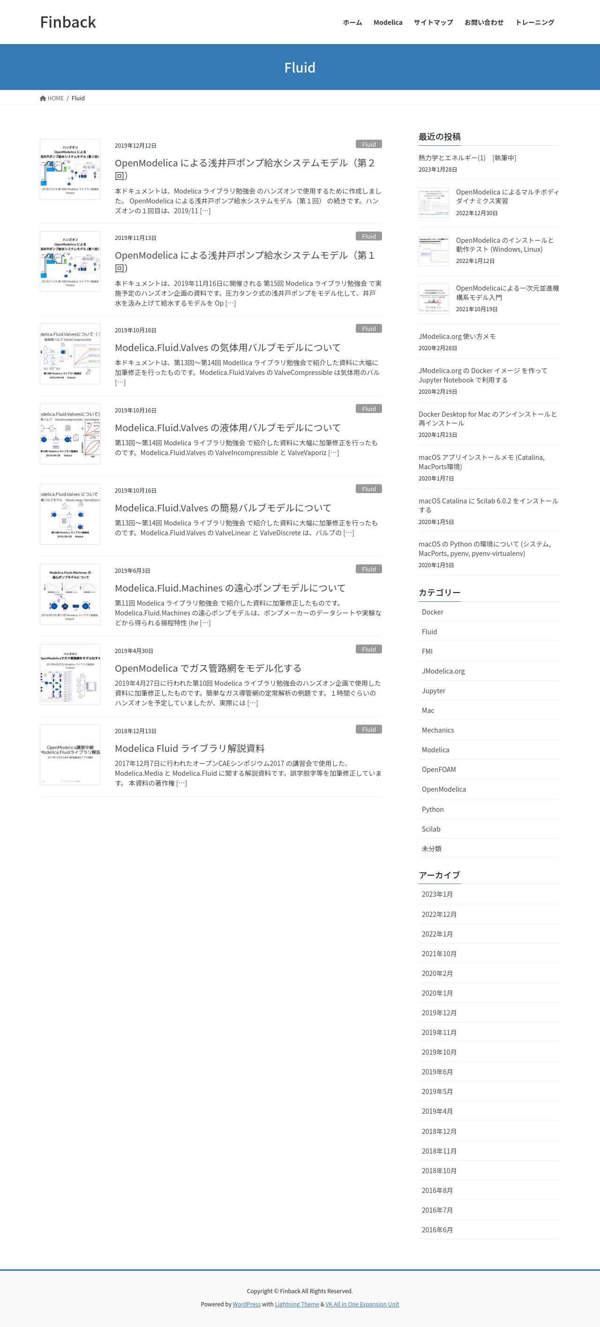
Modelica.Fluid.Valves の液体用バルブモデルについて (228, 427)
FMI (427, 651)
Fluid (369, 144)
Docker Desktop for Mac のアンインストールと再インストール (488, 418)
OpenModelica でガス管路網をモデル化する (208, 668)
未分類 (432, 848)
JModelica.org (443, 670)
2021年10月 (439, 953)
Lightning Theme (297, 1304)
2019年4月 (437, 1111)
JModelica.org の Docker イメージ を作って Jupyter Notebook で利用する (483, 375)
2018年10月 (439, 1170)
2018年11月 (439, 1150)
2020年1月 (437, 992)
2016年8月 (437, 1190)
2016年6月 (437, 1229)
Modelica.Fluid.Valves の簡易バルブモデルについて (223, 507)
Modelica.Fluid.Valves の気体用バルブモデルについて (228, 347)
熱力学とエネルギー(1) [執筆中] (468, 157)
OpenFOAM (439, 769)
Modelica (436, 749)
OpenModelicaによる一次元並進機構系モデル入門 (507, 292)
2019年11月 (439, 1032)
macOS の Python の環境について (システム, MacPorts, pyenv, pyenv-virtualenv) (485, 548)
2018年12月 (439, 1131)
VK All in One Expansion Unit (362, 1304)
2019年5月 (437, 1091)
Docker (432, 611)
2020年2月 (437, 973)
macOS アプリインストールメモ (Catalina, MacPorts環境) (482, 461)
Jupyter (433, 690)
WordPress (247, 1304)
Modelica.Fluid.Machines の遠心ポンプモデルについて (230, 587)
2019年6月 (437, 1071)
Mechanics (438, 730)
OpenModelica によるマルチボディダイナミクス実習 (508, 196)
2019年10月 (439, 1052)
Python (433, 809)
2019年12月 (439, 1012)
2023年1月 (437, 894)
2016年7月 (437, 1210)
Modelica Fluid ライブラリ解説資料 (190, 748)
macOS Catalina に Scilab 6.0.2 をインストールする (489, 505)
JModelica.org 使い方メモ (457, 336)
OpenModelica (444, 789)
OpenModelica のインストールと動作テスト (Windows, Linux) (505, 244)
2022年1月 (437, 933)
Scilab (431, 828)
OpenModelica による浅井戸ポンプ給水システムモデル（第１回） (245, 261)
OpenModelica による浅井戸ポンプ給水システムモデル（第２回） (245, 169)
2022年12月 (439, 914)
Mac (428, 710)
